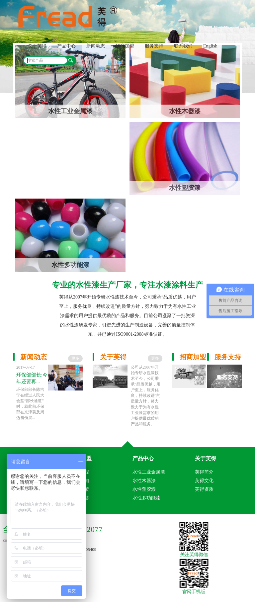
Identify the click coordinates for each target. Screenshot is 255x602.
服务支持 (154, 45)
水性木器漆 (144, 480)
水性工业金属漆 (148, 472)
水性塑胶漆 (144, 489)
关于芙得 (37, 45)
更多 (75, 358)
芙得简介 (204, 472)
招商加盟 (125, 45)
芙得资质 (204, 489)
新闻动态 (95, 45)
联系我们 (183, 45)
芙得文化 (204, 480)
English (210, 45)
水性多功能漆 (146, 497)
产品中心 (66, 45)
